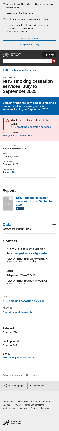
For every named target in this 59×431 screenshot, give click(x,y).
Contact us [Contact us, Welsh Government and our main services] (8, 402)
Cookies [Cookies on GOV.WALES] (6, 405)
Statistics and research (17, 312)
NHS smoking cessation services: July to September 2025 (8, 203)
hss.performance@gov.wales (31, 253)
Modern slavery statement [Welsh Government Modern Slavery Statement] (15, 408)
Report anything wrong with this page (20, 375)
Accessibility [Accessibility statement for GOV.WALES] (22, 402)
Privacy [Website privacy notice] (17, 405)
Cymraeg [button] (49, 54)
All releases (26, 135)
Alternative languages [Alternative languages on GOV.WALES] (41, 408)
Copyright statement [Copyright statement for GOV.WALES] (40, 402)
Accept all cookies (29, 38)
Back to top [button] (38, 386)
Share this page (15, 386)
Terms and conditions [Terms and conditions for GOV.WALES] (34, 405)
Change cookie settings (29, 44)
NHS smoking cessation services (21, 70)
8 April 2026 (9, 172)
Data (7, 224)
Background (9, 135)
